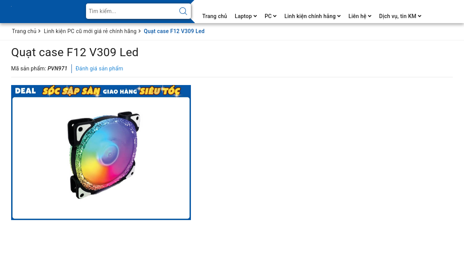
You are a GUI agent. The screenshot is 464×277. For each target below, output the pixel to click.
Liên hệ (359, 16)
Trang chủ (214, 16)
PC (271, 16)
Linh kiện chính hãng (312, 16)
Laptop (246, 16)
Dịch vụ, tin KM (400, 16)
